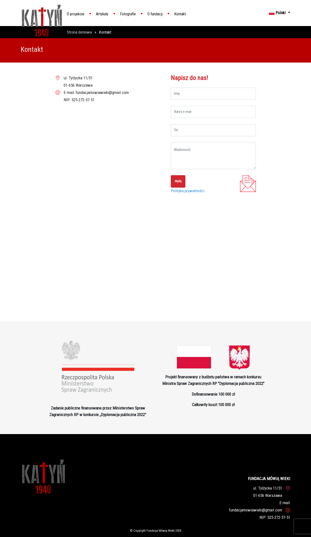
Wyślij (178, 181)
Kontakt (180, 14)
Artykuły (102, 14)
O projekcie (75, 14)
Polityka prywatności (187, 190)
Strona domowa (80, 32)
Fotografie (128, 14)
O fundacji (155, 14)
